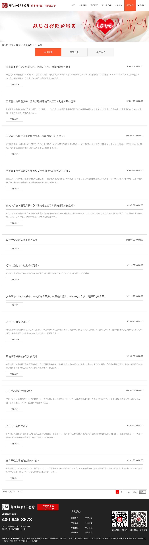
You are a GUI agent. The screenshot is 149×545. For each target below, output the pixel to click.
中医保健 (74, 523)
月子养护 (74, 532)
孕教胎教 (74, 528)
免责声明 (20, 541)
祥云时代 (35, 541)
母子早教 (88, 528)
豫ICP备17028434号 (49, 538)
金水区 (99, 538)
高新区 (81, 538)
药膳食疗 (74, 518)
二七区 (93, 538)
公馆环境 (83, 5)
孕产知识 (100, 52)
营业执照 (13, 541)
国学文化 (88, 532)
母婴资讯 (130, 5)
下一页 (127, 492)
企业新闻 (38, 45)
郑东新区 (106, 538)
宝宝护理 (88, 518)
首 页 (18, 45)
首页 (73, 5)
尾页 (135, 492)
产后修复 (118, 5)
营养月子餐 (106, 5)
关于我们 (141, 5)
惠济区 (125, 538)
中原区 (87, 538)
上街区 (119, 538)
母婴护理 (94, 5)
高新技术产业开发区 (137, 538)
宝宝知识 (74, 52)
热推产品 (62, 538)
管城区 (113, 538)
